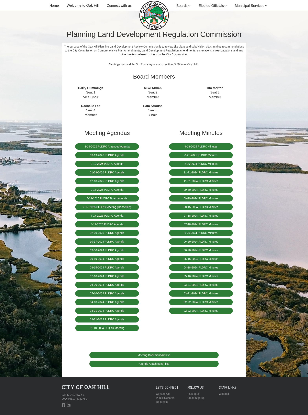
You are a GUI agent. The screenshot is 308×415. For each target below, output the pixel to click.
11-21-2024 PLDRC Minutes (201, 172)
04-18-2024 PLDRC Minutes (201, 267)
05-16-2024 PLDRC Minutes (201, 258)
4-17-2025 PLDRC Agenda (107, 224)
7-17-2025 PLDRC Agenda (107, 215)
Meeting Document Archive (154, 355)
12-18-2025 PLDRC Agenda (107, 181)
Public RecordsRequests (165, 399)
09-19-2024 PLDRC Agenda (107, 258)
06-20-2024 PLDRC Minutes (201, 241)
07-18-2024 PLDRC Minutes (201, 215)
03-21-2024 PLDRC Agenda (107, 310)
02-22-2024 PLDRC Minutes (201, 302)
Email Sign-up (195, 397)
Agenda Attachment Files (154, 363)
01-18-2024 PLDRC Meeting (107, 328)
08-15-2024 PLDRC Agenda (107, 267)
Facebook (193, 393)
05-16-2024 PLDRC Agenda (107, 293)
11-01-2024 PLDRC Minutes (201, 181)
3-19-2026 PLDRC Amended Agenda (107, 146)
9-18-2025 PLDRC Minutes (200, 146)
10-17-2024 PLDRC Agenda (107, 241)
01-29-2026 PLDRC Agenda (107, 172)
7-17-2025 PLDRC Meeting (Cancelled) (107, 207)
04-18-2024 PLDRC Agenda (107, 302)
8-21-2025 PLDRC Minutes (200, 155)
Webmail (224, 393)
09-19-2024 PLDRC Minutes (201, 198)
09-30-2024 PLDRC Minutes (201, 189)
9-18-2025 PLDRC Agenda (107, 189)
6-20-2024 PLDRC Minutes (200, 233)
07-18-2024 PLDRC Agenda (107, 276)
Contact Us (163, 393)
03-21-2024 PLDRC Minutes (201, 284)
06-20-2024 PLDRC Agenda (107, 284)
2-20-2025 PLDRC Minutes (200, 163)
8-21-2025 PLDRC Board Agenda (107, 198)
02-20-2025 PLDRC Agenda (107, 233)
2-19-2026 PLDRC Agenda (107, 163)
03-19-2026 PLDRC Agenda (107, 155)
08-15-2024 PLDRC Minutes (201, 207)
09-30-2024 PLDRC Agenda (107, 250)
